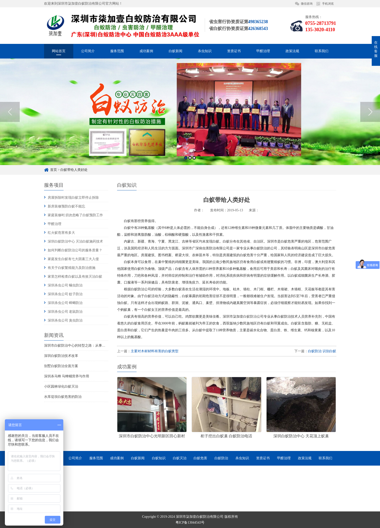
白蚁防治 (250, 316)
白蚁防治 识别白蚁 (322, 351)
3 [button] (194, 179)
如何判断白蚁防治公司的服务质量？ (75, 250)
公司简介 (88, 51)
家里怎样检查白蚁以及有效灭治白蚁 (75, 276)
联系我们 (321, 51)
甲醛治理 (263, 51)
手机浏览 (328, 3)
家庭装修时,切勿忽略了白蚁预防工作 (75, 215)
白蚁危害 (200, 458)
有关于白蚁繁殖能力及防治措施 (71, 268)
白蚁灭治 (179, 458)
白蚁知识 (159, 458)
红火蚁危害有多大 (61, 233)
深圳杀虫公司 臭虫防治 (65, 320)
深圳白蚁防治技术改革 (61, 356)
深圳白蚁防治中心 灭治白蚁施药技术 (75, 241)
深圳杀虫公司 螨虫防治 (65, 285)
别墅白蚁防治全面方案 (61, 366)
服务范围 (117, 51)
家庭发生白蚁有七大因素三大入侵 (73, 259)
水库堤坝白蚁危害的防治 (63, 397)
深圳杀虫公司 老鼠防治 (65, 311)
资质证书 (234, 51)
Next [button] (370, 133)
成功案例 (146, 51)
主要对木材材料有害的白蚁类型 (154, 351)
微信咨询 (307, 3)
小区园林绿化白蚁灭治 (61, 386)
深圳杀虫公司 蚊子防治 (65, 294)
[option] (190, 132)
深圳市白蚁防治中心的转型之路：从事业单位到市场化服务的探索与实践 (98, 345)
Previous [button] (10, 133)
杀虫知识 (205, 51)
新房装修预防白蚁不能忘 (66, 206)
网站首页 (58, 51)
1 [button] (186, 179)
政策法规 (292, 51)
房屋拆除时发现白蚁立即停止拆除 (73, 197)
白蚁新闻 (175, 51)
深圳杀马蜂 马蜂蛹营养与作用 (66, 376)
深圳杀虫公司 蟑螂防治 (65, 303)
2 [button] (190, 179)
